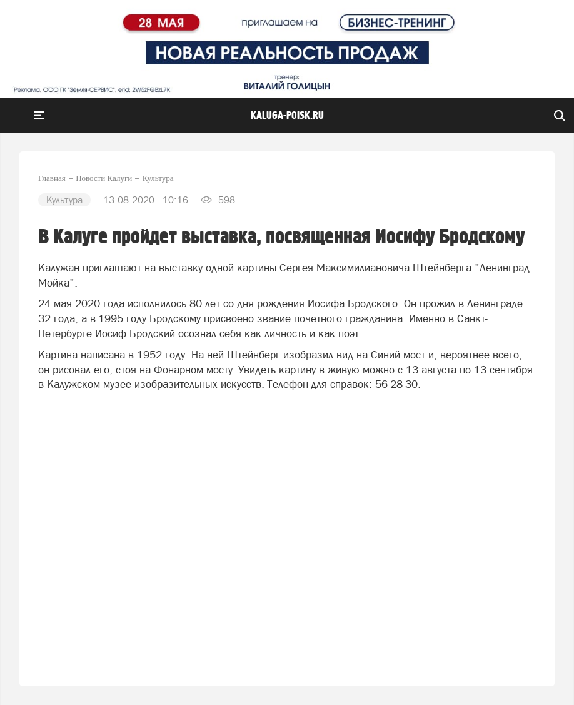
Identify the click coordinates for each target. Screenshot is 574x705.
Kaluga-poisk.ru (287, 115)
